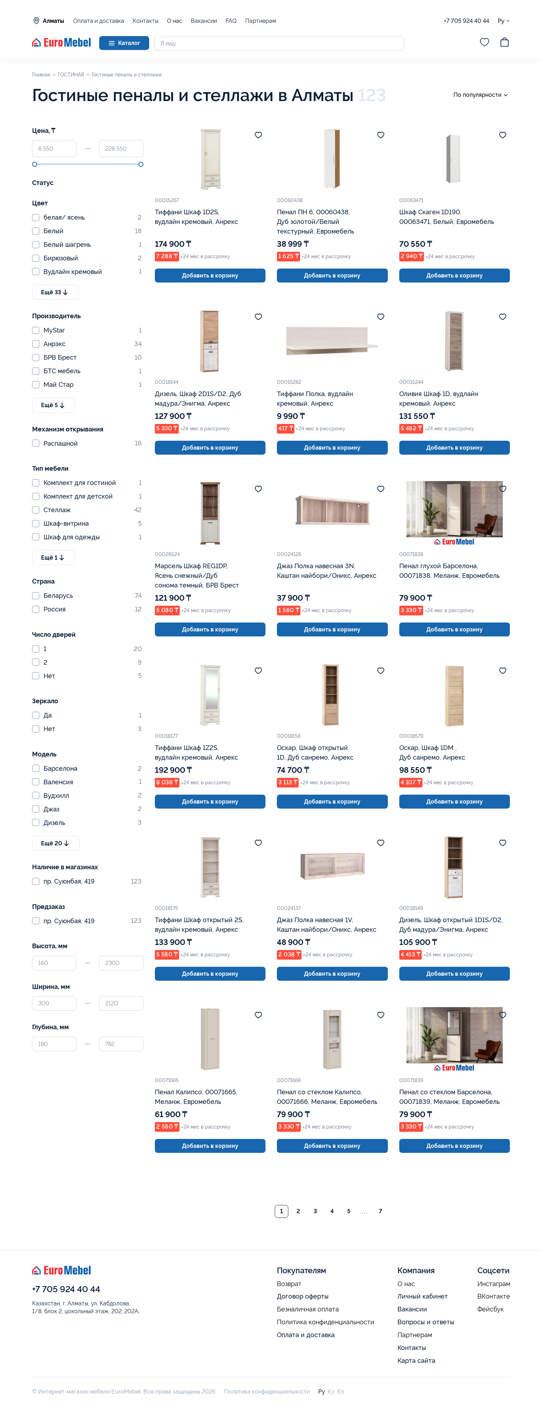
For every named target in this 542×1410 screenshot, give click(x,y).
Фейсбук (490, 1309)
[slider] (34, 164)
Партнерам (260, 21)
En (340, 1391)
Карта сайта (416, 1360)
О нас (174, 21)
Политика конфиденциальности (325, 1322)
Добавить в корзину (210, 275)
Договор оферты (303, 1296)
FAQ (231, 21)
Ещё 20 (56, 843)
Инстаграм (493, 1284)
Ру (504, 21)
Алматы (48, 20)
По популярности (482, 95)
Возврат (289, 1284)
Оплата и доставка (98, 21)
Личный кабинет (422, 1296)
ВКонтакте (493, 1296)
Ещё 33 (55, 292)
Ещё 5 (53, 405)
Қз (331, 1391)
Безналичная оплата (308, 1309)
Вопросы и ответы (425, 1322)
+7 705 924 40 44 (466, 21)
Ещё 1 (53, 557)
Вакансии (204, 21)
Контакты (145, 21)
